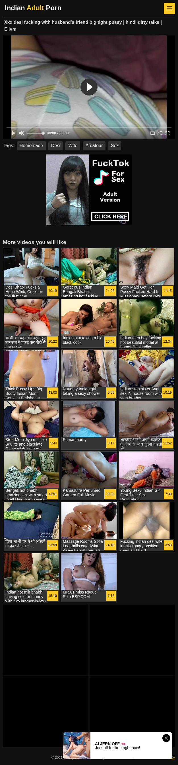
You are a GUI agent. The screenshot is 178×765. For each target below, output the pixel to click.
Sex (115, 145)
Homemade (31, 145)
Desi (55, 145)
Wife (72, 145)
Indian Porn (33, 8)
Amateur (94, 145)
